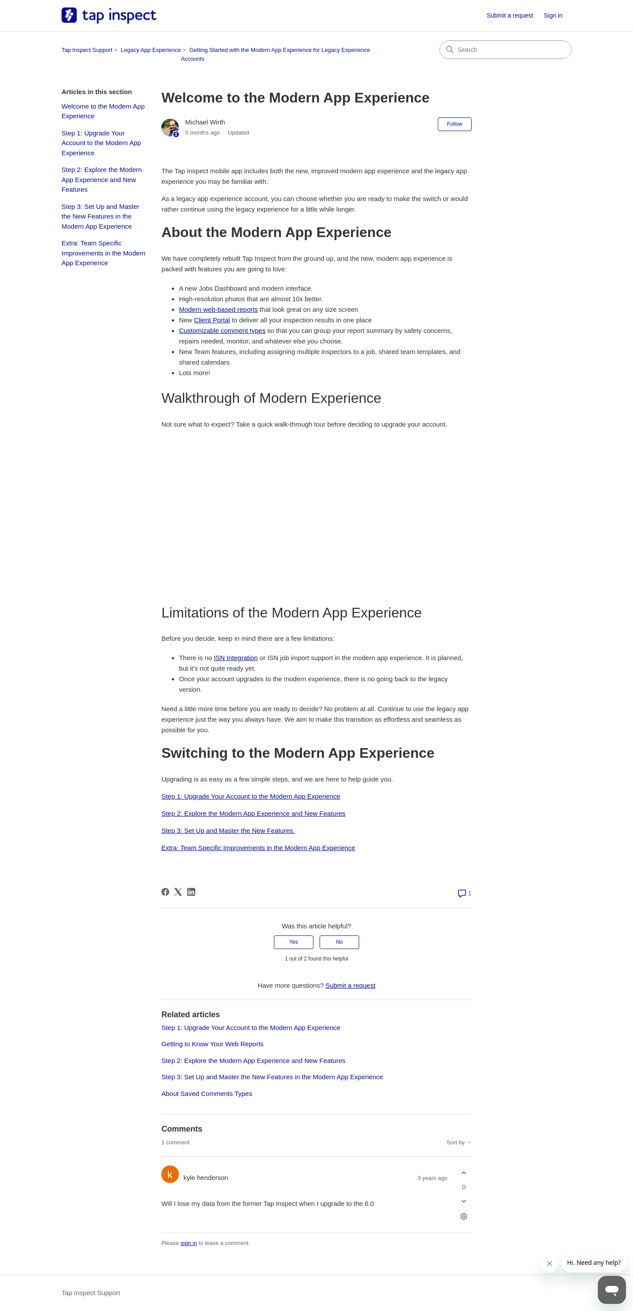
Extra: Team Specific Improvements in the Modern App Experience (104, 253)
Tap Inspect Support (87, 50)
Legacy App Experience (151, 50)
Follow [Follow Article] (454, 124)
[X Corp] (178, 892)
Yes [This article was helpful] (293, 942)
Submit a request (510, 15)
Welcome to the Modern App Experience (103, 111)
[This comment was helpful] (464, 1173)
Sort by (459, 1142)
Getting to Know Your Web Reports (212, 1044)
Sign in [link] (553, 15)
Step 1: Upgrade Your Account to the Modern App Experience (101, 143)
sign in (189, 1243)
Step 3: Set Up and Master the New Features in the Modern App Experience (100, 216)
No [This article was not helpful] (339, 942)
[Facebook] (165, 892)
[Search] (505, 49)
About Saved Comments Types (206, 1093)
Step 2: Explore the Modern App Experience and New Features (102, 179)
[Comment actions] (464, 1216)
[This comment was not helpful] (464, 1201)
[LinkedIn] (191, 892)
